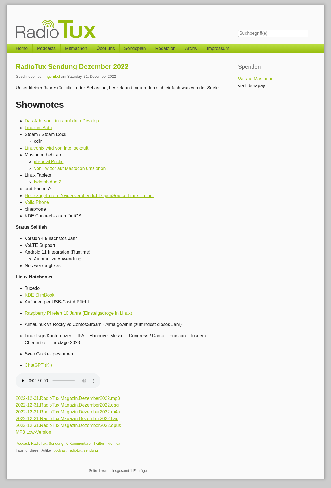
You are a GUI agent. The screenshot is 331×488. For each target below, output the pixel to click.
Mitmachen (76, 48)
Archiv (191, 48)
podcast (60, 450)
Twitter (98, 443)
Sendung (56, 443)
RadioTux (39, 443)
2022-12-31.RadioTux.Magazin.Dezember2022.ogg (67, 405)
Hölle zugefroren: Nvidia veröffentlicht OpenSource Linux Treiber (89, 195)
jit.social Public (48, 161)
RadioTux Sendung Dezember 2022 (72, 66)
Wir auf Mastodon (256, 78)
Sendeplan (135, 48)
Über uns (105, 48)
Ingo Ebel (52, 76)
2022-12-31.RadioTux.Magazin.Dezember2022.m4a (68, 411)
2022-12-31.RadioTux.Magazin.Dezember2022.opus (68, 425)
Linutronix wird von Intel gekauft (56, 148)
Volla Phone (37, 202)
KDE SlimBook (39, 295)
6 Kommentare (78, 443)
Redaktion (165, 48)
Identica (113, 443)
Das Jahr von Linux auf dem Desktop (62, 120)
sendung (91, 450)
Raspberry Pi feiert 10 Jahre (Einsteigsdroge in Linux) (78, 313)
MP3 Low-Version (33, 432)
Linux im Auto (38, 127)
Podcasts (46, 48)
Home (22, 48)
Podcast (22, 443)
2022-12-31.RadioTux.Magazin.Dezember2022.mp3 (68, 398)
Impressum (218, 48)
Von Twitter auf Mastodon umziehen (70, 168)
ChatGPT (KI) (38, 365)
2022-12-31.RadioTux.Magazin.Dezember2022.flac (67, 418)
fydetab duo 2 (47, 182)
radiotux (75, 450)
